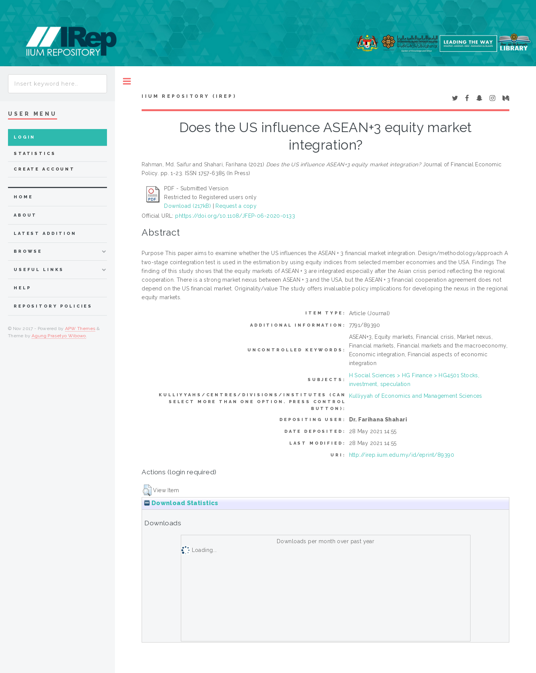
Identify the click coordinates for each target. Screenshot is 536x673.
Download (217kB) (187, 206)
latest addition (45, 233)
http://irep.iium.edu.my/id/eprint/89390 (401, 455)
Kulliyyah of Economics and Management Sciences (415, 396)
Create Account (44, 169)
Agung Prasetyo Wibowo (59, 335)
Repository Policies (53, 306)
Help (22, 287)
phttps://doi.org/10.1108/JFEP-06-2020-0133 (235, 216)
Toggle (127, 81)
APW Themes (80, 328)
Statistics (35, 153)
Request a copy (236, 206)
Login (24, 137)
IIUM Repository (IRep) (189, 96)
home (23, 197)
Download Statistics (181, 503)
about (25, 215)
